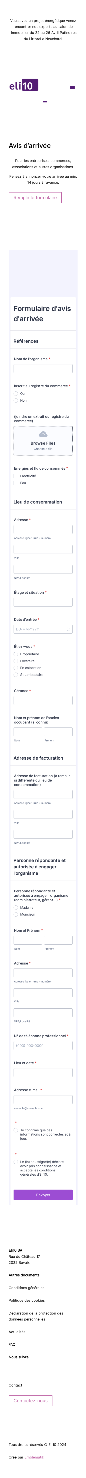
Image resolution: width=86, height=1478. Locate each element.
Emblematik (34, 1457)
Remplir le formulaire (35, 197)
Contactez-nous (31, 1400)
